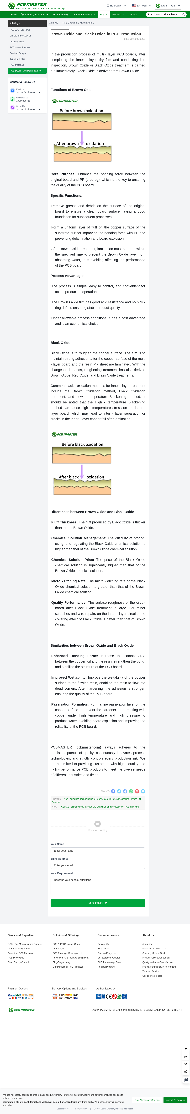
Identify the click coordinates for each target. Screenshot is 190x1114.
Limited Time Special (20, 35)
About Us (118, 14)
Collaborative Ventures (109, 958)
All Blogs (15, 23)
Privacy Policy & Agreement (156, 958)
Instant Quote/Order (34, 14)
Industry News (17, 41)
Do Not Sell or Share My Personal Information (113, 1109)
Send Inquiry (97, 903)
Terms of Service (150, 971)
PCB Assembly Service (19, 949)
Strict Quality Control (18, 962)
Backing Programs (107, 953)
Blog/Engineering (61, 962)
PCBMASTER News (20, 30)
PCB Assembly (60, 14)
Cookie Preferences (152, 976)
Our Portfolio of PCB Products (68, 967)
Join (173, 5)
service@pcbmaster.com (28, 92)
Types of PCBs (17, 59)
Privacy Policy (81, 1109)
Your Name (57, 844)
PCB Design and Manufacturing (26, 70)
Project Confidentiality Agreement (159, 967)
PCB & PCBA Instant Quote (66, 944)
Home (13, 14)
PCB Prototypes (16, 958)
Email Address (60, 859)
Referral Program (106, 967)
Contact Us (103, 944)
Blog (104, 14)
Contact (133, 14)
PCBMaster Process (20, 47)
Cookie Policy (63, 1109)
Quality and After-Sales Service (158, 962)
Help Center (104, 949)
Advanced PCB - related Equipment (71, 958)
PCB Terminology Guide (110, 962)
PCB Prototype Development (67, 953)
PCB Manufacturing (84, 14)
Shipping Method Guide (154, 953)
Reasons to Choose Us (154, 949)
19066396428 (23, 100)
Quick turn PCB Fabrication (21, 953)
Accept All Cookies (175, 1100)
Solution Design (18, 53)
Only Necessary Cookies (147, 1100)
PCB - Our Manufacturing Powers (25, 944)
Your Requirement (62, 873)
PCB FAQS (58, 949)
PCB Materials (17, 65)
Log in (164, 5)
